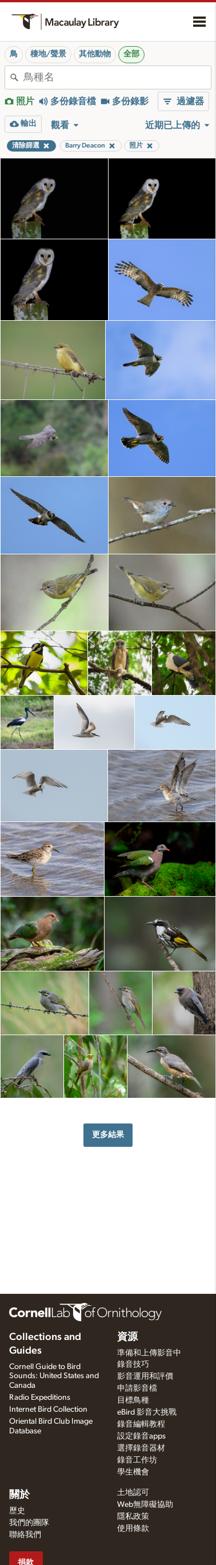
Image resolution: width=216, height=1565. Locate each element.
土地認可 (133, 1493)
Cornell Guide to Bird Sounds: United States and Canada (54, 1376)
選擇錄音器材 (141, 1448)
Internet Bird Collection (48, 1409)
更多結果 (108, 1134)
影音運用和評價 (145, 1376)
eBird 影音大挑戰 (147, 1412)
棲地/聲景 (48, 54)
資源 (127, 1337)
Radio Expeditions (39, 1397)
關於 (19, 1495)
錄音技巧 (133, 1364)
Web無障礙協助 (145, 1505)
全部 (131, 54)
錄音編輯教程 (141, 1424)
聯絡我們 (25, 1535)
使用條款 (133, 1529)
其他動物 (95, 54)
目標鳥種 (133, 1400)
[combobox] (117, 77)
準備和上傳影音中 (149, 1353)
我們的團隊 (29, 1523)
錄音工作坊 (137, 1460)
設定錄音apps (141, 1436)
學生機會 (133, 1472)
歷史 (17, 1511)
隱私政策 (133, 1517)
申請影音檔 (137, 1388)
